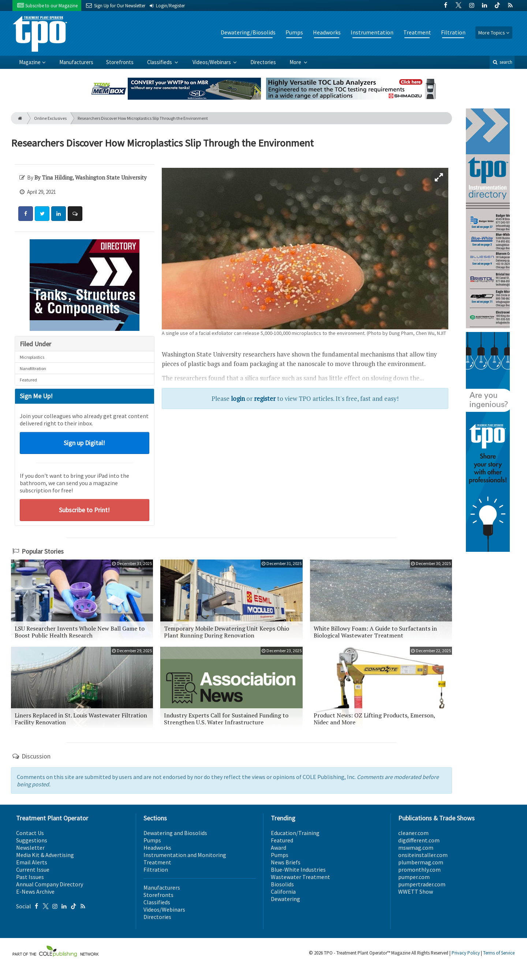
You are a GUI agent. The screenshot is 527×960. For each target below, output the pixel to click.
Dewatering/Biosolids (248, 32)
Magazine (30, 62)
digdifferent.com (419, 840)
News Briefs (285, 862)
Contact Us (30, 833)
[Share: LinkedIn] (58, 213)
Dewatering (285, 898)
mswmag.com (415, 847)
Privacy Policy (466, 953)
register (265, 398)
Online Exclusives (50, 118)
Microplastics (32, 357)
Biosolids (282, 884)
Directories (263, 62)
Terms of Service (499, 953)
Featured (28, 380)
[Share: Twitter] (42, 213)
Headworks (327, 32)
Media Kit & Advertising (45, 855)
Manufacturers (76, 62)
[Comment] (75, 213)
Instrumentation (372, 32)
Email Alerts (31, 862)
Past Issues (30, 876)
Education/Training (295, 833)
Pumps (294, 32)
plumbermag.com (420, 862)
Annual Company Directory (49, 884)
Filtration (453, 32)
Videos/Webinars (212, 62)
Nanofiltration (33, 368)
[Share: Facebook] (25, 213)
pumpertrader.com (421, 884)
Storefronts (120, 62)
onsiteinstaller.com (423, 855)
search (502, 62)
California (283, 891)
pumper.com (414, 876)
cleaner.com (413, 833)
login (238, 398)
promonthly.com (419, 869)
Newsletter (30, 847)
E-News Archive (35, 891)
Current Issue (32, 869)
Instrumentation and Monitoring (184, 855)
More (295, 62)
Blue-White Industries (298, 869)
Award (278, 847)
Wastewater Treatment (300, 876)
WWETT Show (415, 891)
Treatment (417, 32)
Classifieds (160, 62)
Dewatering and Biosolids (175, 833)
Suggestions (31, 840)
